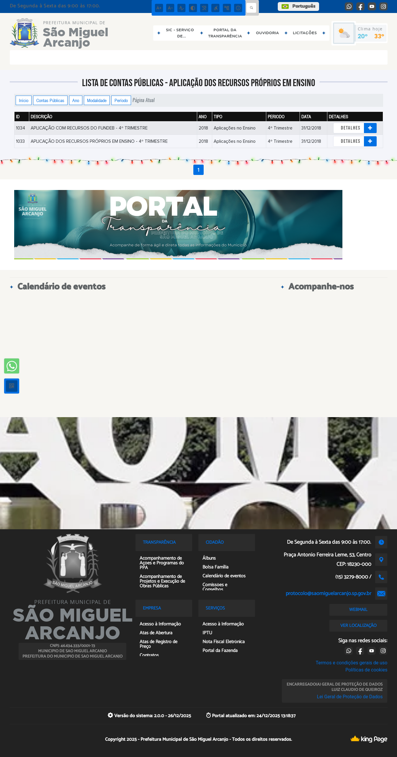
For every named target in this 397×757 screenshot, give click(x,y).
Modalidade (97, 100)
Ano (75, 100)
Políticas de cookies (366, 670)
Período (121, 100)
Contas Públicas (50, 100)
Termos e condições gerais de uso (351, 663)
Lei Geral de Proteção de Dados (350, 696)
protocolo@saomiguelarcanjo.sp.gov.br (328, 593)
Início (23, 100)
